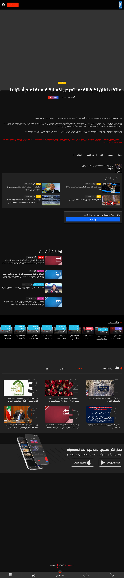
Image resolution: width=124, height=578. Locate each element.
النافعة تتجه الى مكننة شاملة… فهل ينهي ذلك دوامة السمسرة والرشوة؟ (47, 336)
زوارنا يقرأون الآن (50, 251)
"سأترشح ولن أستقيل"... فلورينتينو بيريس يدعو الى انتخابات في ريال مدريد (23, 188)
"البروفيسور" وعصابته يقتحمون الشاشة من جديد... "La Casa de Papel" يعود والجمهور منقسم (63, 399)
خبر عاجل (41, 257)
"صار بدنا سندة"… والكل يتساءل (61, 336)
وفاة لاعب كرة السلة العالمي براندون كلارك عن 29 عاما (83, 188)
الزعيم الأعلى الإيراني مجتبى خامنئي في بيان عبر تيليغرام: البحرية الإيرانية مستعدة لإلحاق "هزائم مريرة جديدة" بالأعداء (23, 261)
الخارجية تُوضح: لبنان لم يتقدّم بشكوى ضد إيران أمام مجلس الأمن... (104, 399)
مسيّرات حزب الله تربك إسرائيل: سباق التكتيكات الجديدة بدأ (20, 336)
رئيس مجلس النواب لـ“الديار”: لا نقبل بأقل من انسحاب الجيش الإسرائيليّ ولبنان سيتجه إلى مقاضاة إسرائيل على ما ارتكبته (22, 425)
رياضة (98, 184)
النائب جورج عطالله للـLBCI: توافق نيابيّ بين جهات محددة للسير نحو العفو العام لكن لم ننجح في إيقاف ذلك (116, 336)
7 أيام (63, 368)
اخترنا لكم (112, 178)
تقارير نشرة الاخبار (38, 285)
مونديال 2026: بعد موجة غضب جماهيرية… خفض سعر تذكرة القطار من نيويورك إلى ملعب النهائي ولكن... (24, 200)
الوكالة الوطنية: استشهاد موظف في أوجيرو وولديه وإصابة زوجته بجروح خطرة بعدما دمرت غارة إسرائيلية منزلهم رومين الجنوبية (23, 275)
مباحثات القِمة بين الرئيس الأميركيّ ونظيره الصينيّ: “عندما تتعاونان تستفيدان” (87, 336)
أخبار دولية (89, 328)
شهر (48, 368)
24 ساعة (79, 368)
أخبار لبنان (118, 328)
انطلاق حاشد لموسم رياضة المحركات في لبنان (85, 199)
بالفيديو (113, 322)
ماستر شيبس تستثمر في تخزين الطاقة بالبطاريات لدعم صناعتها (74, 336)
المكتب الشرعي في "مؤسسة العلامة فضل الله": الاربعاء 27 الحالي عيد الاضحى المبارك (22, 399)
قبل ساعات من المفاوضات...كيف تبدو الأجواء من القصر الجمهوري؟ (101, 337)
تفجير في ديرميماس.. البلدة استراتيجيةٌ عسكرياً (35, 336)
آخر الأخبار (40, 271)
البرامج (34, 575)
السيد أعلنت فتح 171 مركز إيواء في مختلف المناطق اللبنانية (23, 287)
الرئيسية (111, 575)
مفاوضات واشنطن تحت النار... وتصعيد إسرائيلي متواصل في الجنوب (6, 336)
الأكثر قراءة (111, 368)
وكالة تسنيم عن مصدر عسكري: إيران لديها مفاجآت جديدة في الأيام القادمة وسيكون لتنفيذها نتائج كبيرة (24, 302)
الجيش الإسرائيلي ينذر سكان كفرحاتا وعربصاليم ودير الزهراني (104, 425)
